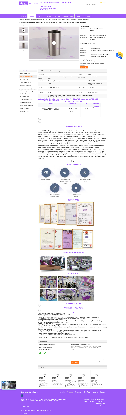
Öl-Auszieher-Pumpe (25, 108)
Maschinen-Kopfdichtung (26, 88)
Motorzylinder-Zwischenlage (37, 19)
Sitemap (102, 392)
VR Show (39, 16)
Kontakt (78, 16)
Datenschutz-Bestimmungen (28, 399)
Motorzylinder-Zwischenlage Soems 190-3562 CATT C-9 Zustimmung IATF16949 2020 (96, 383)
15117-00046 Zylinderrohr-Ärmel (68, 337)
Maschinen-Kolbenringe (25, 82)
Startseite (23, 16)
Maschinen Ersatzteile (25, 73)
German (104, 2)
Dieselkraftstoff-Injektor (25, 102)
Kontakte (95, 392)
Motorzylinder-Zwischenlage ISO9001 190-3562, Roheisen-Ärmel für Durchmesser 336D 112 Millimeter (70, 383)
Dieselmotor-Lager (24, 96)
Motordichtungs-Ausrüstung (26, 91)
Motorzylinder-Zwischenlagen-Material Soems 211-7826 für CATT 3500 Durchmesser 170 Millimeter (44, 383)
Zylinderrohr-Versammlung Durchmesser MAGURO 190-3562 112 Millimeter (57, 382)
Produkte (31, 16)
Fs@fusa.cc (102, 405)
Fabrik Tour (57, 16)
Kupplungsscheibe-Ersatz (26, 99)
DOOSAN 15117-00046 (82, 337)
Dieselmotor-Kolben (24, 79)
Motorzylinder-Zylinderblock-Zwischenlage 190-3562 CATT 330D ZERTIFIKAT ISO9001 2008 (83, 383)
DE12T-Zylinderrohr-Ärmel (54, 337)
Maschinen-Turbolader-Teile (26, 93)
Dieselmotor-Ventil (24, 111)
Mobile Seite (25, 406)
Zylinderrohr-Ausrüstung (25, 85)
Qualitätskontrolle (68, 16)
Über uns (48, 16)
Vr (93, 16)
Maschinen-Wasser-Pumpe (26, 105)
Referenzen (87, 16)
